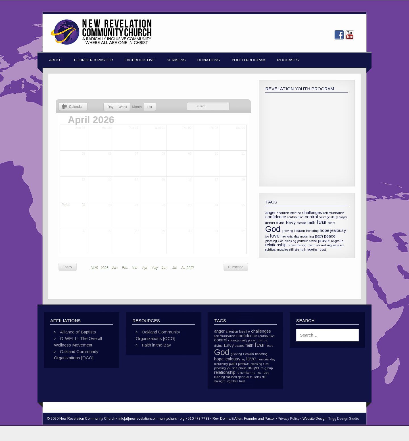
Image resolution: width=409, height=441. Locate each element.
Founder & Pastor (93, 60)
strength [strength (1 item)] (300, 249)
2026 (104, 268)
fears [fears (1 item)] (331, 222)
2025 (94, 268)
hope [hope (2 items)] (324, 230)
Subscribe (235, 267)
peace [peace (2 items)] (329, 236)
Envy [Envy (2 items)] (291, 222)
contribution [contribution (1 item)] (295, 217)
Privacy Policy (288, 419)
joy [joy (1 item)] (267, 236)
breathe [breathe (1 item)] (295, 213)
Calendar (71, 106)
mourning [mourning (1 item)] (307, 236)
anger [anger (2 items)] (270, 212)
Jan (115, 267)
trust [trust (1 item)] (323, 249)
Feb (125, 267)
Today (67, 267)
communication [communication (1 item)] (333, 213)
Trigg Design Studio (343, 419)
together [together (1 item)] (313, 249)
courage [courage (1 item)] (324, 217)
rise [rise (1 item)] (310, 245)
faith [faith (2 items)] (311, 222)
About (55, 60)
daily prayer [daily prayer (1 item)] (339, 217)
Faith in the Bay (156, 345)
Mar (135, 267)
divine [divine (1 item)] (280, 222)
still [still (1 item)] (291, 249)
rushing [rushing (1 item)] (326, 245)
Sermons (176, 60)
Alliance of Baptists (78, 331)
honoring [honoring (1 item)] (312, 230)
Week (122, 107)
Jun (164, 267)
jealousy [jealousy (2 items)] (338, 230)
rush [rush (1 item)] (317, 245)
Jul (174, 267)
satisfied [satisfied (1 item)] (338, 245)
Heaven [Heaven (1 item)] (299, 230)
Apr (144, 267)
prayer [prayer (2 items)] (324, 240)
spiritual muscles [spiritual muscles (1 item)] (276, 249)
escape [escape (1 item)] (301, 222)
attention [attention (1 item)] (283, 213)
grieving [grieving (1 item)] (287, 230)
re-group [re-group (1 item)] (337, 241)
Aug (184, 267)
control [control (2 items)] (311, 216)
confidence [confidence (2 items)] (275, 216)
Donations (208, 60)
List (149, 107)
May (154, 267)
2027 (190, 268)
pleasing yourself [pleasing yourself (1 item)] (296, 241)
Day (110, 107)
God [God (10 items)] (273, 229)
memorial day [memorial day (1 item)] (290, 236)
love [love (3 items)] (274, 236)
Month (137, 107)
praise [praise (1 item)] (313, 241)
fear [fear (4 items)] (321, 222)
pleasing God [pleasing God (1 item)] (274, 241)
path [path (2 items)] (319, 236)
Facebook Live (140, 60)
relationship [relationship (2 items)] (276, 244)
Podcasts (288, 60)
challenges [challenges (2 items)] (312, 212)
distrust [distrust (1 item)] (270, 222)
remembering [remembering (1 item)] (297, 245)
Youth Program (248, 60)
